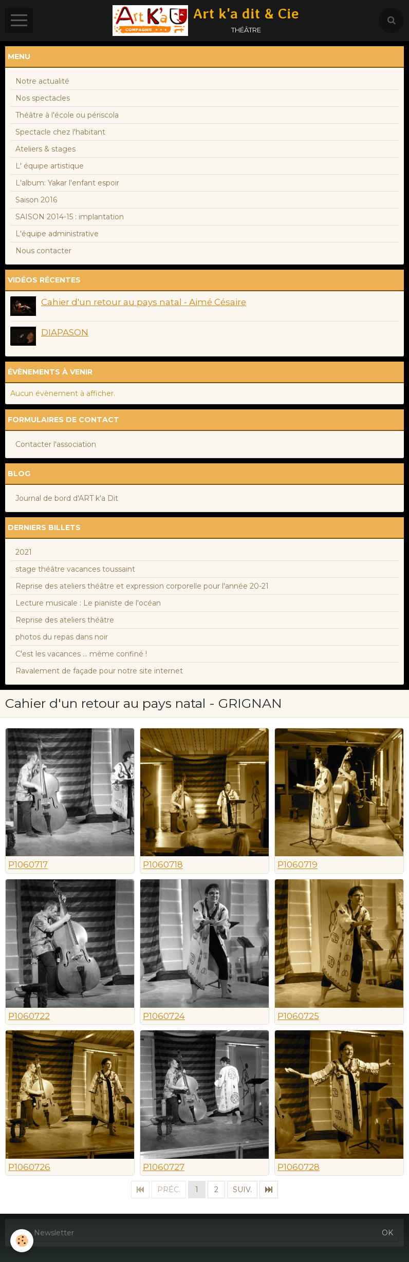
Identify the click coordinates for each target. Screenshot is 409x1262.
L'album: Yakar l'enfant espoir (67, 182)
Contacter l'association (55, 444)
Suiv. (242, 1189)
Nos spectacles (42, 98)
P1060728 (298, 1167)
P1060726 (29, 1167)
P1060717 (28, 865)
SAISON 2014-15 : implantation (69, 216)
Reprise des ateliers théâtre (64, 620)
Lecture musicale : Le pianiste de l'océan (88, 603)
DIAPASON (64, 332)
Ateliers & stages (45, 149)
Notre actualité (42, 81)
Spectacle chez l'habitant (60, 132)
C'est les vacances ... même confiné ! (81, 653)
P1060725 (298, 1016)
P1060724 (164, 1016)
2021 (23, 552)
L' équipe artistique (49, 166)
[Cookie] (21, 1240)
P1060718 (163, 865)
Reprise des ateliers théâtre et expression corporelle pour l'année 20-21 (142, 586)
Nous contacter (43, 250)
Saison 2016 (36, 199)
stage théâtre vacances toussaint (75, 569)
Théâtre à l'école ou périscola (67, 115)
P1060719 (297, 865)
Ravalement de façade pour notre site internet (99, 670)
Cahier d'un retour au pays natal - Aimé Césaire (143, 302)
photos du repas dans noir (61, 637)
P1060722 (29, 1016)
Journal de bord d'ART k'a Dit (66, 498)
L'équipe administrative (57, 233)
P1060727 (163, 1167)
